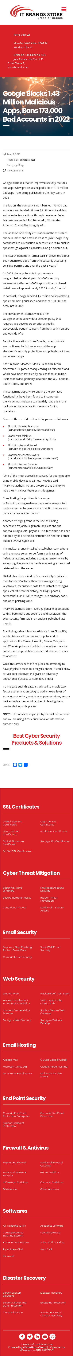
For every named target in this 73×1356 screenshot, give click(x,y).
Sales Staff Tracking (52, 1242)
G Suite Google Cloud (53, 1059)
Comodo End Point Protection (52, 1114)
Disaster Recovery (51, 1292)
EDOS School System (16, 1242)
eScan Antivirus (50, 1172)
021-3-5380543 (22, 35)
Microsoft (8, 1256)
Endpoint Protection (52, 1302)
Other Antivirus (49, 1189)
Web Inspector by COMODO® (51, 1002)
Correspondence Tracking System (13, 1234)
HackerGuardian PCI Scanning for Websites (17, 1002)
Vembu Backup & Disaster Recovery (51, 1314)
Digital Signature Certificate (13, 843)
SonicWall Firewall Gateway (51, 1164)
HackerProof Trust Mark (54, 993)
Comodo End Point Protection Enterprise (16, 1114)
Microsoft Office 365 (15, 1066)
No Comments (13, 170)
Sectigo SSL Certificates (54, 841)
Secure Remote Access (17, 897)
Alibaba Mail (10, 1059)
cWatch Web (11, 993)
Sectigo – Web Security (17, 1020)
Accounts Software (51, 1225)
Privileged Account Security (52, 889)
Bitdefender (10, 1189)
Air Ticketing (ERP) (14, 1225)
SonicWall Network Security (14, 1174)
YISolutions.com (43, 1344)
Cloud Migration (13, 1312)
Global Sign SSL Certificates (12, 823)
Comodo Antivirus (51, 1182)
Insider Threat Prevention (48, 899)
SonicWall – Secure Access (51, 909)
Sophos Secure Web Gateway (52, 1012)
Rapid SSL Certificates (53, 831)
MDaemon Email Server (17, 1073)
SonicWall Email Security (50, 949)
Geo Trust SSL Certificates (11, 833)
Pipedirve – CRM (13, 1249)
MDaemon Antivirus (15, 1182)
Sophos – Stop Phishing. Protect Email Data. (18, 949)
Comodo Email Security (17, 956)
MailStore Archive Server (51, 1075)
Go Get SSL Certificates (17, 851)
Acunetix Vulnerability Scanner (16, 1012)
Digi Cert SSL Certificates (48, 823)
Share (6, 764)
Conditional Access (14, 907)
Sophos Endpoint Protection (13, 1124)
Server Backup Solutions (12, 1294)
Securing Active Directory (12, 889)
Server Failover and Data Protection (14, 1304)
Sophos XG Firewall (14, 1162)
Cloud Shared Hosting (53, 1066)
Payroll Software (50, 1232)
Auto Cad (46, 1249)
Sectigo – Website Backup (51, 1022)
